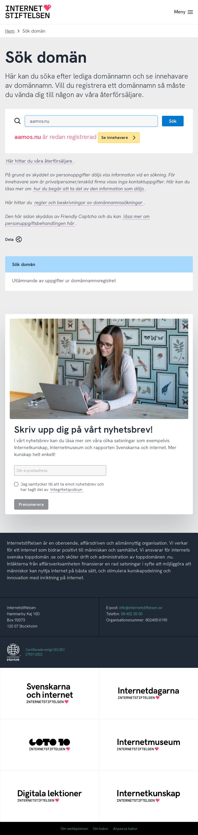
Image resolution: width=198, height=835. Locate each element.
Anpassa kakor (125, 828)
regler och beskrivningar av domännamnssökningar (88, 202)
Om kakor (101, 828)
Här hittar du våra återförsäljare (39, 161)
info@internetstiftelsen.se (140, 607)
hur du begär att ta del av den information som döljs (89, 189)
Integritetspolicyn (66, 489)
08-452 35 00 (131, 613)
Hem (10, 31)
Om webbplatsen (74, 828)
